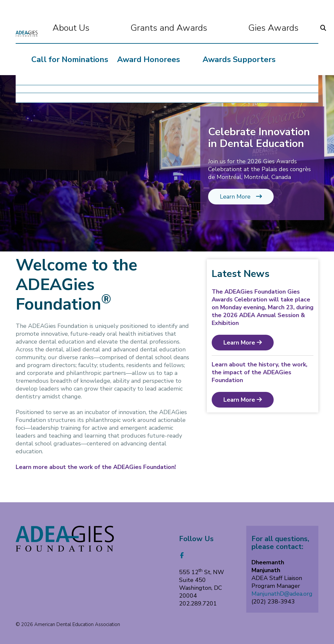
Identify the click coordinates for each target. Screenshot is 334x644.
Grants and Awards (168, 28)
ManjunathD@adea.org (281, 594)
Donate (303, 28)
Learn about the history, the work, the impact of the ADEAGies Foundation (259, 372)
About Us (96, 28)
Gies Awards (248, 28)
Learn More (241, 197)
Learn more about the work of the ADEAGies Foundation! (96, 467)
